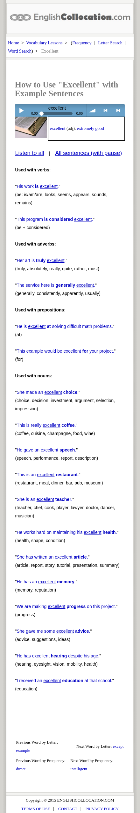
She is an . (44, 499)
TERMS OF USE (35, 808)
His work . (38, 186)
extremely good (90, 128)
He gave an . (46, 449)
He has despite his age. (58, 655)
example (23, 750)
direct (20, 768)
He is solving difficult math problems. (65, 326)
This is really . (46, 425)
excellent (58, 128)
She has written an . (52, 557)
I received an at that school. (64, 680)
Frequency (81, 42)
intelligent (78, 768)
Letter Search (110, 42)
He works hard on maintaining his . (67, 532)
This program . (55, 219)
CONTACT (67, 808)
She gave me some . (53, 631)
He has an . (46, 581)
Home (13, 42)
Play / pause (21, 110)
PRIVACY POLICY (102, 808)
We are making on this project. (66, 606)
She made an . (48, 392)
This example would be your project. (65, 351)
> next (118, 110)
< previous (105, 110)
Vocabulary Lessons (44, 42)
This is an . (48, 474)
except (118, 746)
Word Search (20, 51)
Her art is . (41, 260)
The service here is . (56, 285)
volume (93, 110)
